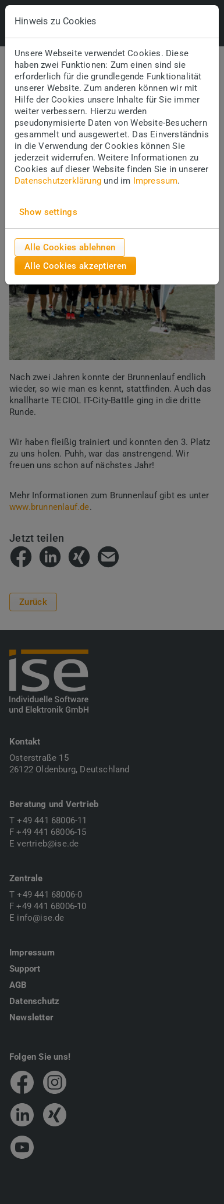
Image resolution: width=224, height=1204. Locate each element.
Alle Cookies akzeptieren (75, 266)
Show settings (48, 212)
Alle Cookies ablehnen (69, 247)
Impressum (155, 181)
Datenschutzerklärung (58, 181)
